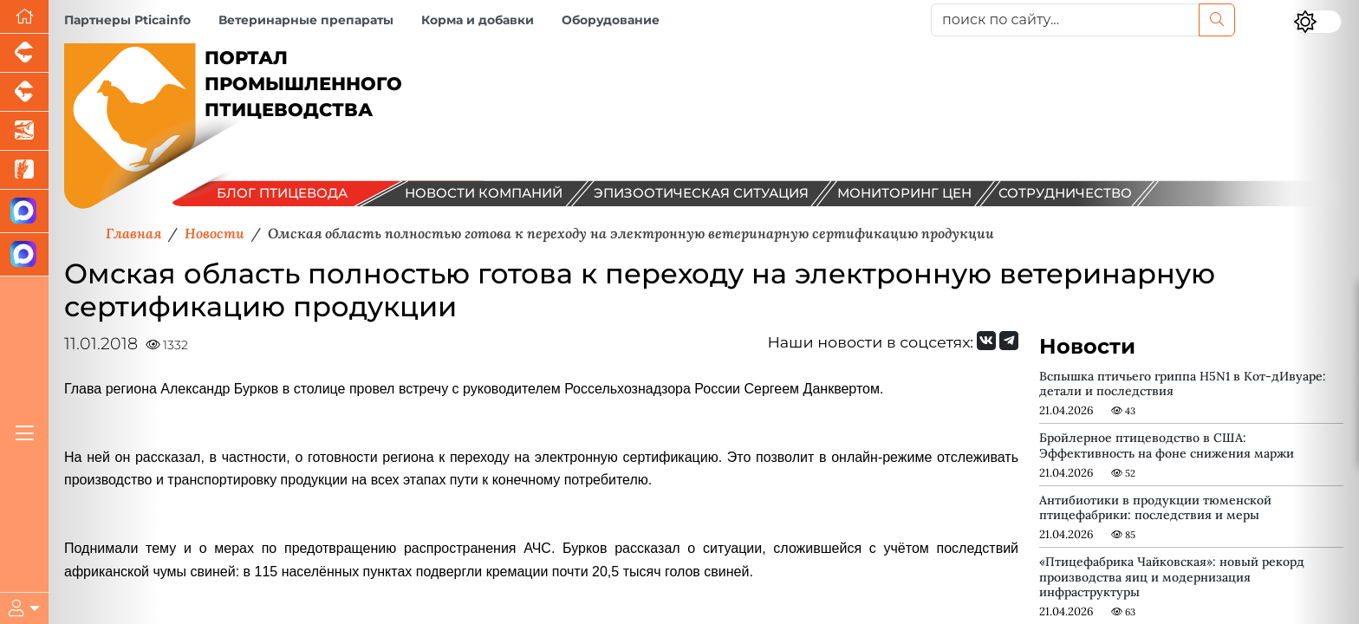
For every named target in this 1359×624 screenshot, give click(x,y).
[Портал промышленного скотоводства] (24, 92)
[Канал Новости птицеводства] (24, 211)
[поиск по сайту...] (1065, 19)
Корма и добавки (477, 20)
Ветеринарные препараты (305, 20)
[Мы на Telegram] (1008, 340)
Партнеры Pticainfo (127, 20)
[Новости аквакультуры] (24, 131)
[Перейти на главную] (24, 17)
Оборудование (611, 20)
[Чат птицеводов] (24, 254)
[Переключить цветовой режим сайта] (1317, 22)
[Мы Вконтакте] (986, 340)
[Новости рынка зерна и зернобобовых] (24, 170)
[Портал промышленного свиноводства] (24, 53)
